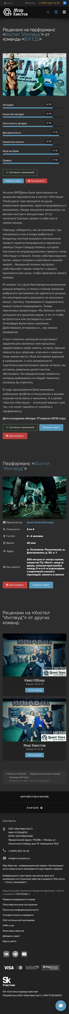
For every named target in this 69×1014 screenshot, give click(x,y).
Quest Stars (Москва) (40, 522)
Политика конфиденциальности (21, 909)
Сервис (7, 160)
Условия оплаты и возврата (18, 915)
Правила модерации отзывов (19, 899)
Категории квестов (13, 930)
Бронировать (36, 181)
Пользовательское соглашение (20, 904)
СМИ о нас (8, 925)
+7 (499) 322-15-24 (49, 3)
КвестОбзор (34, 680)
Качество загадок (13, 114)
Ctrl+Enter (22, 894)
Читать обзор (34, 690)
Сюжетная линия (13, 141)
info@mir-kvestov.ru (19, 858)
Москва (30, 3)
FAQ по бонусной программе (18, 920)
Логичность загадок (15, 123)
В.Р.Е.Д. (31, 39)
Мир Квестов (35, 745)
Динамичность (12, 132)
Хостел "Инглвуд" (23, 34)
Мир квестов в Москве (34, 796)
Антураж (8, 104)
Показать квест (13, 181)
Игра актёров (11, 151)
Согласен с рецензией (20, 172)
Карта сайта (9, 941)
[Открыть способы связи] (60, 1005)
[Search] (47, 12)
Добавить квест (11, 936)
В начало (34, 807)
